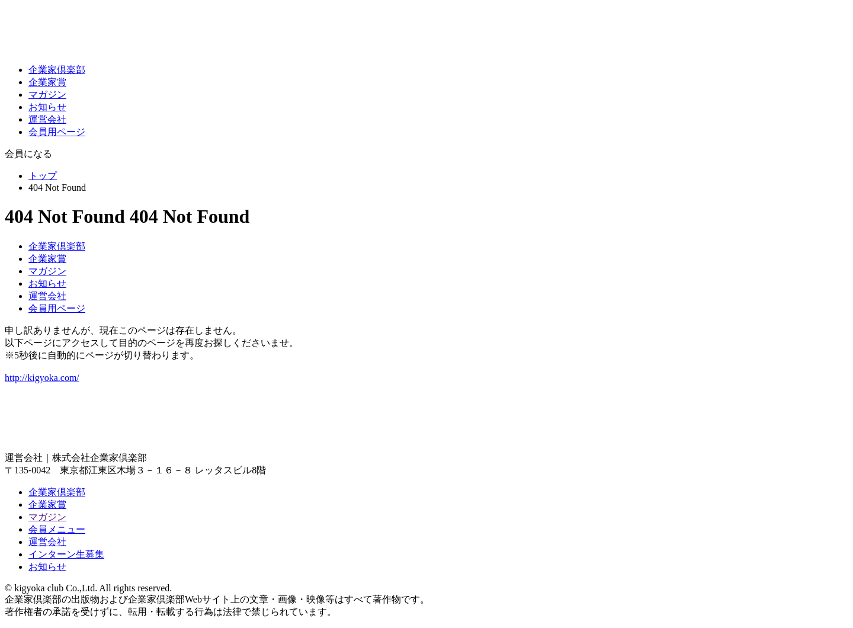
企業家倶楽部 (56, 70)
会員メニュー (56, 529)
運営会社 (47, 119)
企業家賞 (47, 82)
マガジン (47, 94)
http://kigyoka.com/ (42, 378)
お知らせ (47, 107)
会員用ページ (56, 132)
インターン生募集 (66, 554)
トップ (42, 176)
